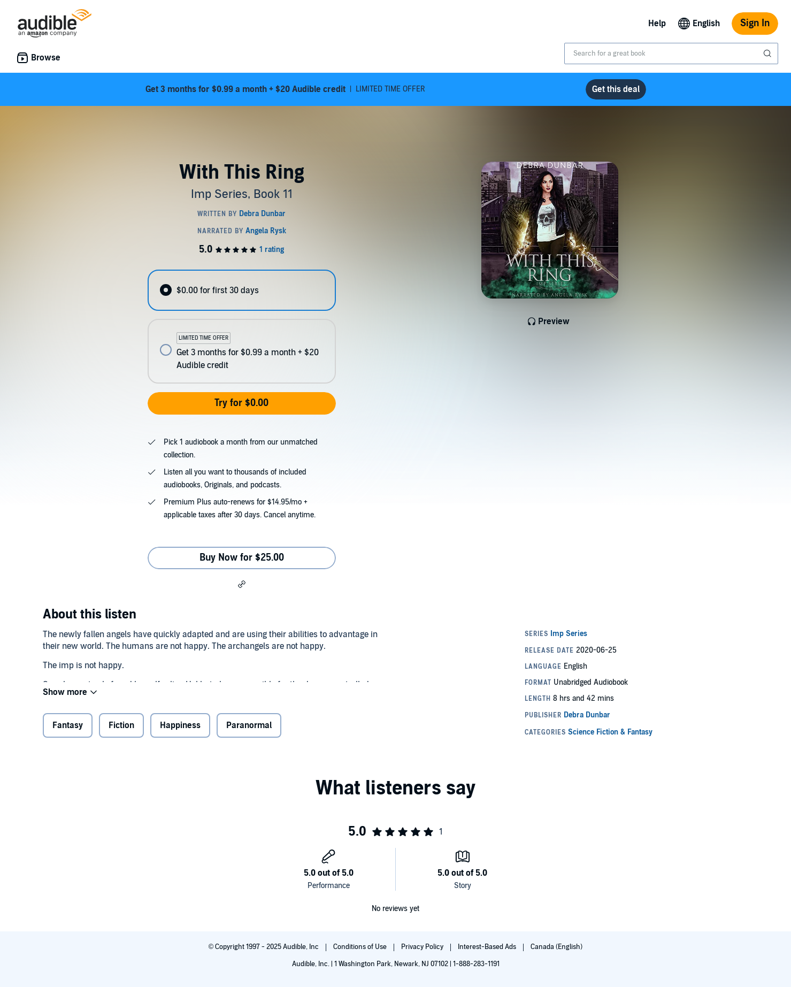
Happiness (180, 730)
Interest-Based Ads (488, 947)
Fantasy (67, 730)
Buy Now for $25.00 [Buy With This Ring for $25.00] (241, 557)
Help (657, 23)
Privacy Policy (423, 947)
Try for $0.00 (241, 403)
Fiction (121, 730)
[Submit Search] (768, 53)
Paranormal (249, 730)
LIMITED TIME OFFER (285, 89)
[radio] (242, 290)
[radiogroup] (242, 327)
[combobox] (671, 53)
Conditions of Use (360, 947)
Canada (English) (556, 947)
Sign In (755, 23)
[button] (241, 583)
